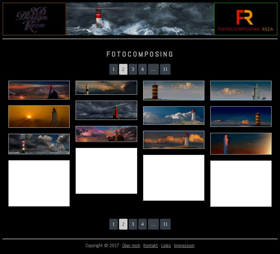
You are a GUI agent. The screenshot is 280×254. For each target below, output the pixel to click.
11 (165, 69)
